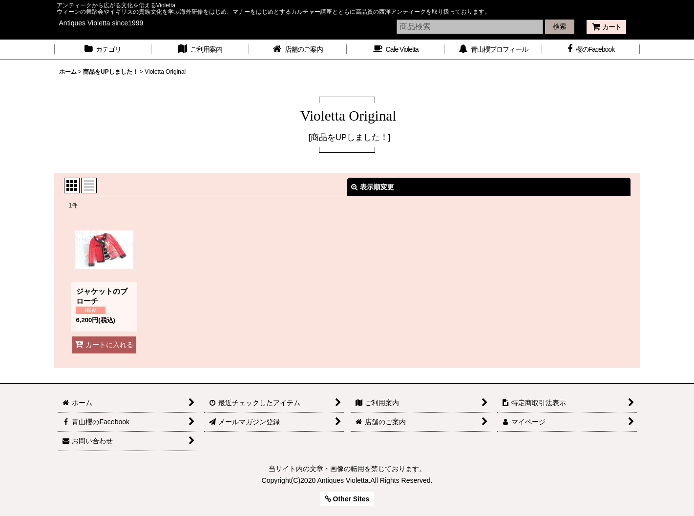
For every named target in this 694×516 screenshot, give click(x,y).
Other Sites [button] (347, 499)
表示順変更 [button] (372, 187)
